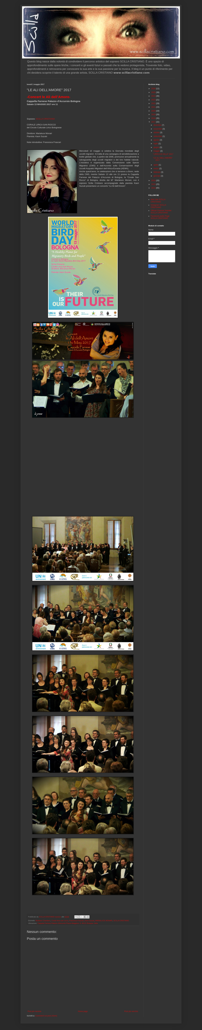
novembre (158, 129)
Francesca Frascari (76, 921)
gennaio (157, 176)
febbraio (157, 172)
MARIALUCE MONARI (103, 921)
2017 (153, 122)
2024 (153, 96)
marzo (156, 168)
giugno (157, 147)
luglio (156, 143)
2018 (153, 118)
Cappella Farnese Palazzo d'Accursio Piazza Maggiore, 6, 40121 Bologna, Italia (67, 923)
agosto (157, 140)
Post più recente (34, 1011)
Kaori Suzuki (89, 921)
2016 (153, 180)
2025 (153, 92)
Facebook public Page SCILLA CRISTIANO (160, 217)
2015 (153, 184)
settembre (158, 136)
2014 (153, 188)
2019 (153, 114)
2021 (153, 107)
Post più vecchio (131, 1011)
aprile (156, 165)
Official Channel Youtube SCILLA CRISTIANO (161, 211)
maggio (157, 151)
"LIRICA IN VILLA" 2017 (163, 154)
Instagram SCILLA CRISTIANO (158, 206)
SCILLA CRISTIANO (45, 119)
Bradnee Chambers (43, 921)
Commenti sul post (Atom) (46, 1016)
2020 (153, 111)
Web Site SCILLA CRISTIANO (158, 200)
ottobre (157, 132)
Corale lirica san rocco (59, 921)
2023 (153, 100)
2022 (153, 103)
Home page (83, 1011)
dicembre (158, 125)
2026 (153, 88)
